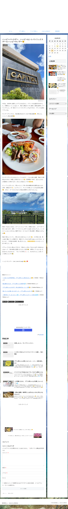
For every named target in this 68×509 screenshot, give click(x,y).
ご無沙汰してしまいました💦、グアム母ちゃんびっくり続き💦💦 (20, 295)
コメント (5, 454)
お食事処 (5, 301)
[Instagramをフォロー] (23, 330)
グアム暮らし (11, 301)
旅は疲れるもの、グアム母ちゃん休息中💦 (14, 283)
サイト (4, 482)
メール (4, 477)
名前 (4, 472)
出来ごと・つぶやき (19, 301)
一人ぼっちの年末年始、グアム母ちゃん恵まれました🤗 (18, 278)
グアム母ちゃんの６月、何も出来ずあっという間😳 (16, 287)
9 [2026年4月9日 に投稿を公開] (57, 46)
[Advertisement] (23, 315)
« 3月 (49, 56)
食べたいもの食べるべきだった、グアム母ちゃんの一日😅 (18, 291)
